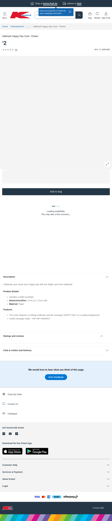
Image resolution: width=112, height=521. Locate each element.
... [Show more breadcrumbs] (28, 26)
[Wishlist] (97, 15)
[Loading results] (56, 206)
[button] (4, 15)
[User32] (106, 15)
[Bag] (90, 15)
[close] (70, 11)
